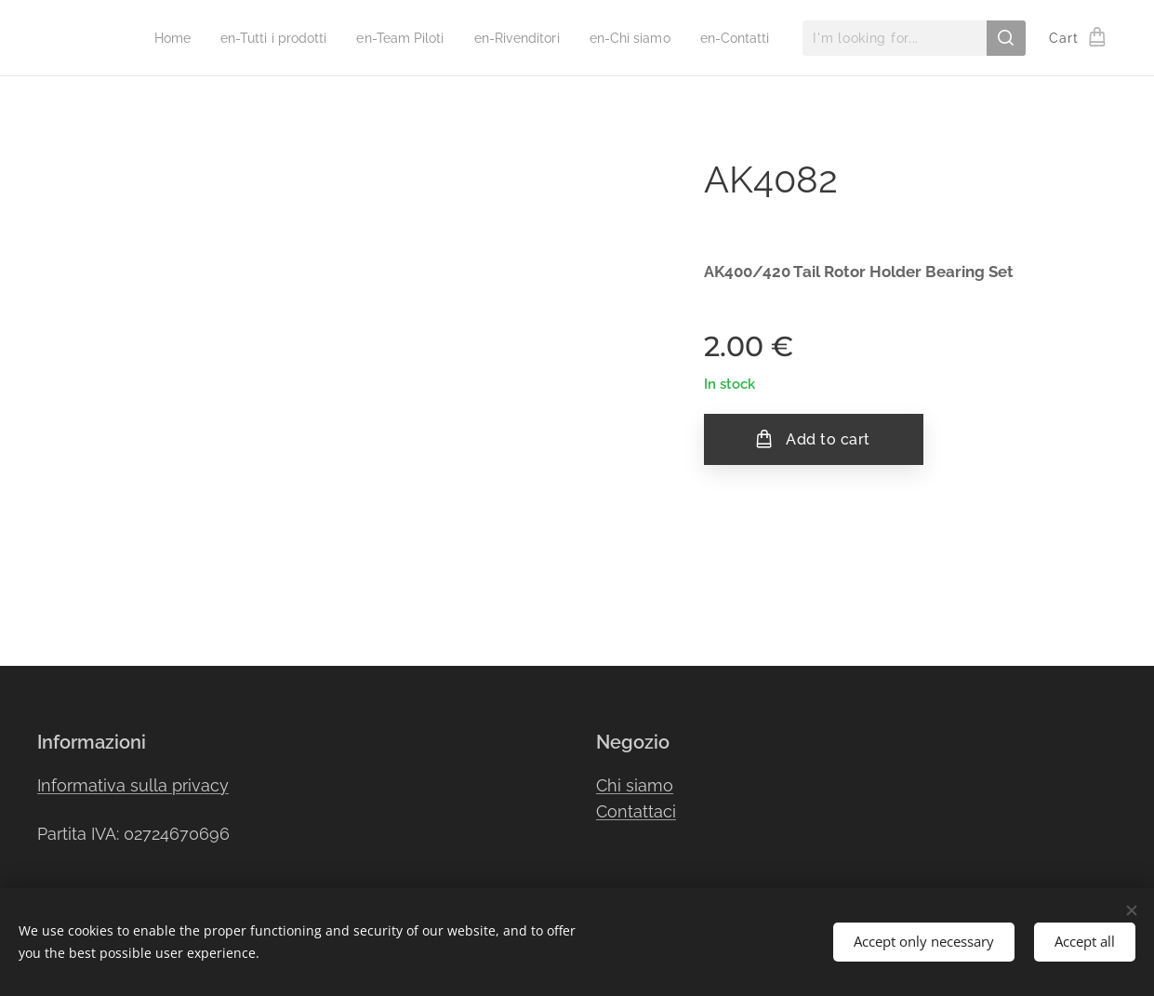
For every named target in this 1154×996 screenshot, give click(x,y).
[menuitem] (169, 38)
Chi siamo (634, 785)
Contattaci (636, 812)
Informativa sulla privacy (133, 785)
